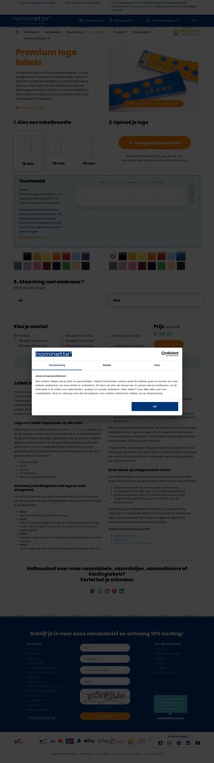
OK (155, 406)
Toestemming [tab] (57, 365)
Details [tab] (107, 365)
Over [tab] (157, 365)
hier (146, 389)
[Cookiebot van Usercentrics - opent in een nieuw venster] (164, 354)
